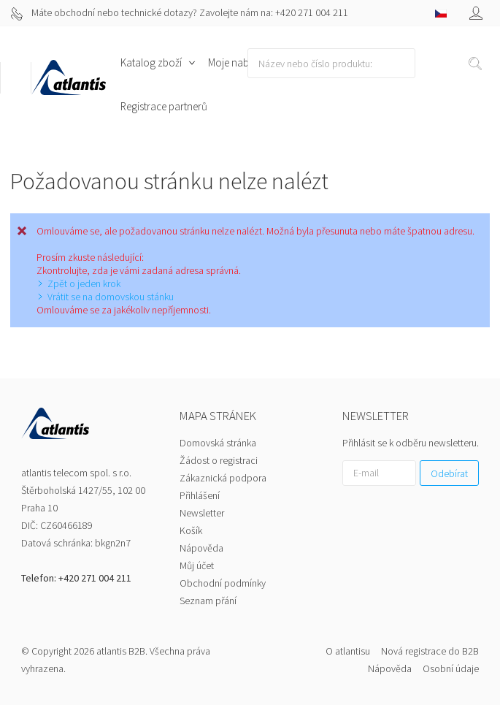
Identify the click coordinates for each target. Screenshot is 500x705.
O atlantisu (348, 651)
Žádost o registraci (219, 460)
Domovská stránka (218, 442)
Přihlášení (200, 495)
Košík (191, 530)
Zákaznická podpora (223, 477)
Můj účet (197, 565)
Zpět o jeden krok (83, 283)
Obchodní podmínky (223, 583)
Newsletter (202, 512)
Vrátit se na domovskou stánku (110, 296)
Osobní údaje (451, 668)
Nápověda (201, 548)
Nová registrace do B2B (430, 651)
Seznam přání (208, 600)
